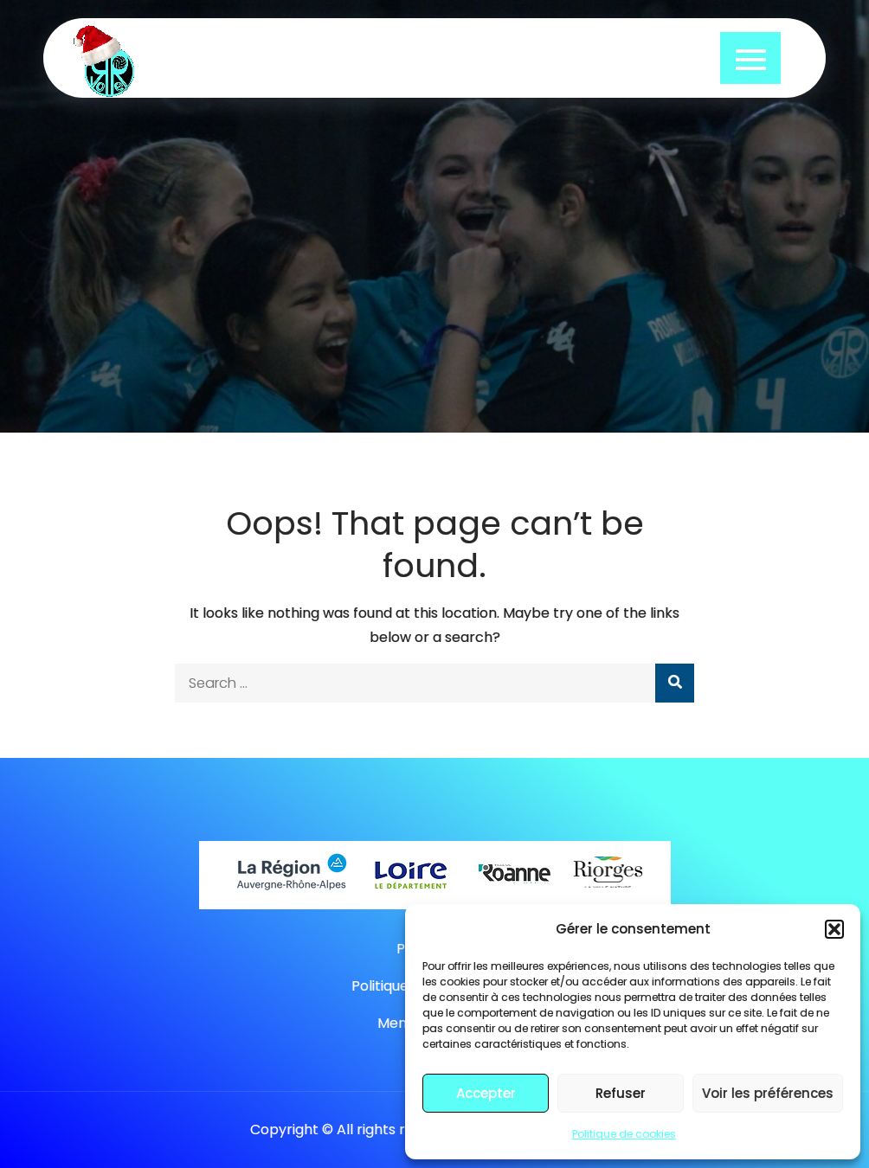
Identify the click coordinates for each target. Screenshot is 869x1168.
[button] (834, 929)
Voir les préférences (768, 1093)
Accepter (486, 1093)
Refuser (620, 1093)
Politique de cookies (624, 1133)
